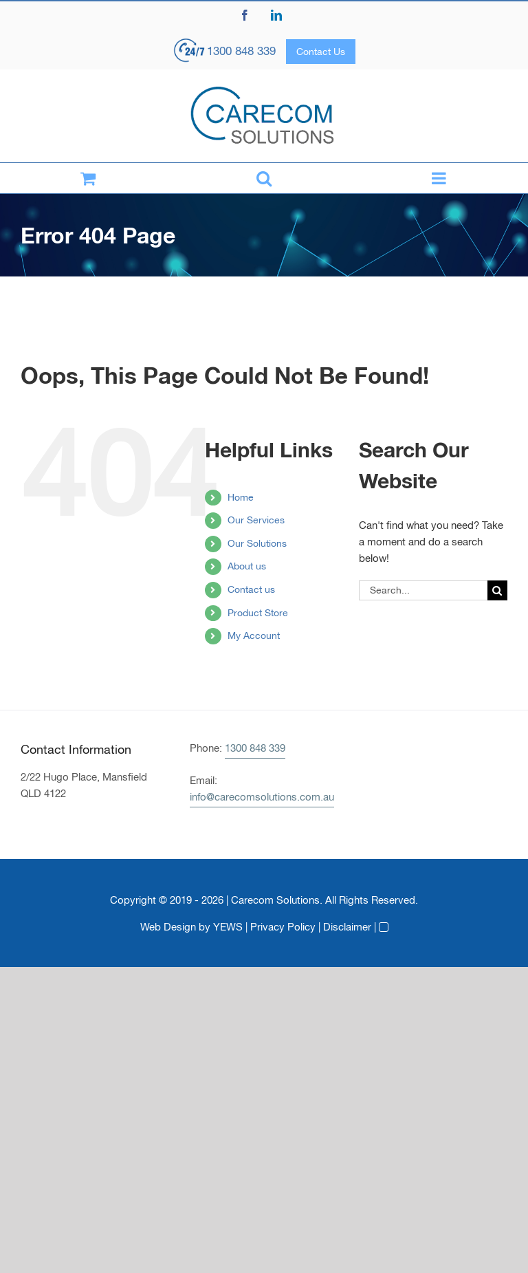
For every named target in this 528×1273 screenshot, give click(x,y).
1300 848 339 (241, 51)
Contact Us (320, 51)
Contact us (251, 589)
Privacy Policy (283, 927)
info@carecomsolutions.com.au (262, 797)
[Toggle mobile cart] (88, 178)
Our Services (256, 519)
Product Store (258, 612)
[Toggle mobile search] (264, 178)
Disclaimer (347, 927)
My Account (254, 635)
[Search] (497, 590)
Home (241, 497)
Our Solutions (257, 543)
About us (247, 566)
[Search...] (423, 590)
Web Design (168, 927)
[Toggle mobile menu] (440, 178)
